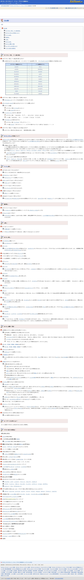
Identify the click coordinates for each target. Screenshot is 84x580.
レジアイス (13, 313)
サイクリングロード (9, 288)
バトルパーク (5, 464)
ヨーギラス (16, 76)
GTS (3, 499)
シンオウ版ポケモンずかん (77, 139)
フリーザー (22, 494)
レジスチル (19, 313)
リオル (4, 297)
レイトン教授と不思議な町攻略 (63, 572)
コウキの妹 (64, 357)
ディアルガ (41, 61)
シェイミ (4, 446)
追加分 (18, 439)
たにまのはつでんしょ (14, 275)
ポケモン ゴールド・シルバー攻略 (8, 567)
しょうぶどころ (14, 496)
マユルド (40, 81)
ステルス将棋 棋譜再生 (54, 573)
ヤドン (40, 66)
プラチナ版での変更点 (10, 48)
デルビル (38, 491)
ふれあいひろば (19, 459)
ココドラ (16, 66)
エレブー (23, 491)
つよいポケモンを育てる (14, 399)
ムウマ (40, 74)
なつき (7, 301)
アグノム (29, 150)
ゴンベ (4, 290)
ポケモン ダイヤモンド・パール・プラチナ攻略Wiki (14, 1)
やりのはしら (8, 100)
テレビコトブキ (5, 533)
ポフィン (66, 269)
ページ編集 (65, 8)
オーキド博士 (13, 494)
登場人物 (7, 229)
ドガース (6, 491)
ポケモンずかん (8, 136)
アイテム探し (9, 35)
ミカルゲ (5, 278)
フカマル (5, 285)
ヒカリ (57, 357)
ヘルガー (40, 78)
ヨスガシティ (31, 248)
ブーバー (28, 491)
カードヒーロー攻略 (28, 573)
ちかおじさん (16, 198)
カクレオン (16, 83)
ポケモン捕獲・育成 (10, 44)
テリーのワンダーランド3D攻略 (50, 570)
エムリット (23, 150)
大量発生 (5, 354)
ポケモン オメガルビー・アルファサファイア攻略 (41, 567)
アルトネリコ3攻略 (63, 568)
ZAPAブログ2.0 (36, 573)
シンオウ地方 (8, 248)
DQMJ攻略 (35, 570)
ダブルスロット (17, 486)
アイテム (6, 166)
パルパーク (5, 213)
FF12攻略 (15, 572)
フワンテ (5, 273)
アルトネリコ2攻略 (54, 568)
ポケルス (5, 349)
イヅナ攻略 (13, 573)
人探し (7, 39)
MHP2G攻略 (53, 572)
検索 (57, 8)
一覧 (50, 8)
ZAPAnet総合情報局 (5, 5)
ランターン (11, 484)
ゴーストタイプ (9, 337)
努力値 (8, 344)
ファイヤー (33, 494)
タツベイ (40, 83)
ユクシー (18, 150)
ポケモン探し (9, 41)
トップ (47, 8)
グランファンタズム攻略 (72, 568)
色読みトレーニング (44, 573)
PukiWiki (8, 578)
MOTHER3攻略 (29, 572)
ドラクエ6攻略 (70, 570)
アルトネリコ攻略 (45, 568)
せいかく (19, 397)
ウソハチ (40, 91)
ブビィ (11, 486)
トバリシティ (8, 188)
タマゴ (39, 300)
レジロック (7, 313)
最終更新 (53, 8)
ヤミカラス (16, 74)
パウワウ (16, 69)
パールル (40, 484)
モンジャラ (11, 491)
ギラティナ (9, 446)
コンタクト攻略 (19, 573)
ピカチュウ (78, 390)
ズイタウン (7, 263)
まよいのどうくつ (29, 288)
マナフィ (44, 150)
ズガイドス (16, 86)
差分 (73, 8)
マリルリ (33, 491)
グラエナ (16, 78)
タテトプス (40, 86)
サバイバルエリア (6, 496)
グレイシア (20, 253)
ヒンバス (5, 266)
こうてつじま (8, 300)
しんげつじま (13, 521)
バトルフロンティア (13, 464)
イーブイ (5, 246)
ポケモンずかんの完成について (12, 33)
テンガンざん (8, 269)
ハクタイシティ (8, 112)
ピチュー (30, 390)
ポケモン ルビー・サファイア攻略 (34, 568)
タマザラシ (40, 69)
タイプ (7, 231)
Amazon (72, 573)
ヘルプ (60, 8)
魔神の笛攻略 (7, 573)
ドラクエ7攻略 (77, 570)
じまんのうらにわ (17, 250)
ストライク (16, 71)
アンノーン (12, 150)
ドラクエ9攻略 (9, 572)
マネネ (16, 91)
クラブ (17, 511)
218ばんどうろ (17, 454)
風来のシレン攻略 (21, 572)
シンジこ (57, 160)
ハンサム (10, 456)
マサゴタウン (8, 215)
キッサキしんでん (34, 313)
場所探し (8, 37)
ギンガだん (26, 300)
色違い (4, 361)
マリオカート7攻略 (46, 572)
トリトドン (18, 377)
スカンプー (16, 88)
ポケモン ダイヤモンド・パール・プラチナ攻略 (62, 567)
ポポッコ (17, 484)
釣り (6, 193)
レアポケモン (6, 240)
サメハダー (22, 484)
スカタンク (34, 481)
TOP (2, 24)
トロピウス (54, 491)
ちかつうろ (40, 198)
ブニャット (22, 481)
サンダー (28, 494)
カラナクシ (12, 377)
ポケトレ (8, 373)
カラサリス (16, 81)
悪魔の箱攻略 (74, 572)
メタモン (5, 381)
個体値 (16, 344)
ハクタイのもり (5, 521)
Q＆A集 (6, 20)
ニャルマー (40, 88)
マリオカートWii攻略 (37, 572)
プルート (15, 456)
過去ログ (76, 8)
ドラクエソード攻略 (62, 570)
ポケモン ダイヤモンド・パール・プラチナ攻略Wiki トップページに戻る (17, 562)
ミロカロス (33, 269)
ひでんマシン (6, 175)
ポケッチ (25, 160)
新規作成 (69, 8)
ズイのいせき (14, 263)
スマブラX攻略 (9, 570)
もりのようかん (29, 306)
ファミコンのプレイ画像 (65, 573)
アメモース (48, 491)
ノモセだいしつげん (33, 210)
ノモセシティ (8, 210)
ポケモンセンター (6, 508)
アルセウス (5, 316)
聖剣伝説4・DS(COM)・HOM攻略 (25, 570)
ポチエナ (43, 491)
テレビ (44, 306)
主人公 (3, 436)
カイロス (40, 71)
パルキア (47, 61)
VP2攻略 (15, 570)
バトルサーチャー (6, 474)
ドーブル (8, 339)
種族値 (12, 344)
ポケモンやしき (8, 250)
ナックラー (28, 484)
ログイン (81, 8)
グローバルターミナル (10, 499)
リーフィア (20, 255)
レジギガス (5, 311)
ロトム (4, 304)
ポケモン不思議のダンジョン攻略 (19, 568)
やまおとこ (50, 198)
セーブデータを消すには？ (11, 46)
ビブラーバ (34, 484)
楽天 (76, 573)
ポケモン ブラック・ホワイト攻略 (23, 567)
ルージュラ (17, 491)
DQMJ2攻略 (40, 570)
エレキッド (6, 486)
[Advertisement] (42, 13)
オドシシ (40, 76)
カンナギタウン (53, 152)
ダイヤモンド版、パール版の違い (13, 30)
